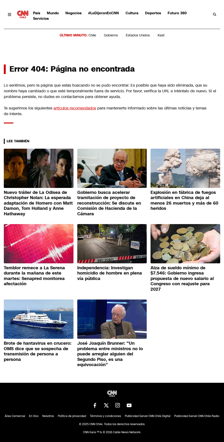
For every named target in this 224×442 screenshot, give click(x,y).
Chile (92, 35)
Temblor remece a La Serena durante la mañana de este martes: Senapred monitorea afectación (34, 276)
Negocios (73, 12)
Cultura (132, 12)
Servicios (41, 18)
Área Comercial (15, 416)
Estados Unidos (138, 35)
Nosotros (48, 416)
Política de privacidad (72, 416)
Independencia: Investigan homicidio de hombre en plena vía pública (109, 273)
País (36, 12)
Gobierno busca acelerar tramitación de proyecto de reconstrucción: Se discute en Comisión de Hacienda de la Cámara (109, 203)
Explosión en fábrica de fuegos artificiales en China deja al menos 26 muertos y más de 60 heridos (184, 200)
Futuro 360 (177, 12)
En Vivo (34, 416)
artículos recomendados (75, 108)
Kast (161, 35)
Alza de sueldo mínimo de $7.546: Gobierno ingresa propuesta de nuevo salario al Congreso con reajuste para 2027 (182, 278)
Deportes (153, 12)
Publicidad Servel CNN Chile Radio (196, 416)
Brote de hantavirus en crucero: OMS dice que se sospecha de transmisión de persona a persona (37, 351)
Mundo (53, 12)
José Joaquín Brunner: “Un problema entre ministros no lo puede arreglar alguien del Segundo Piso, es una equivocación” (110, 354)
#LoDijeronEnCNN (103, 12)
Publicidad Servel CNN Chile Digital (147, 416)
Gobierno (111, 35)
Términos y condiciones (105, 416)
